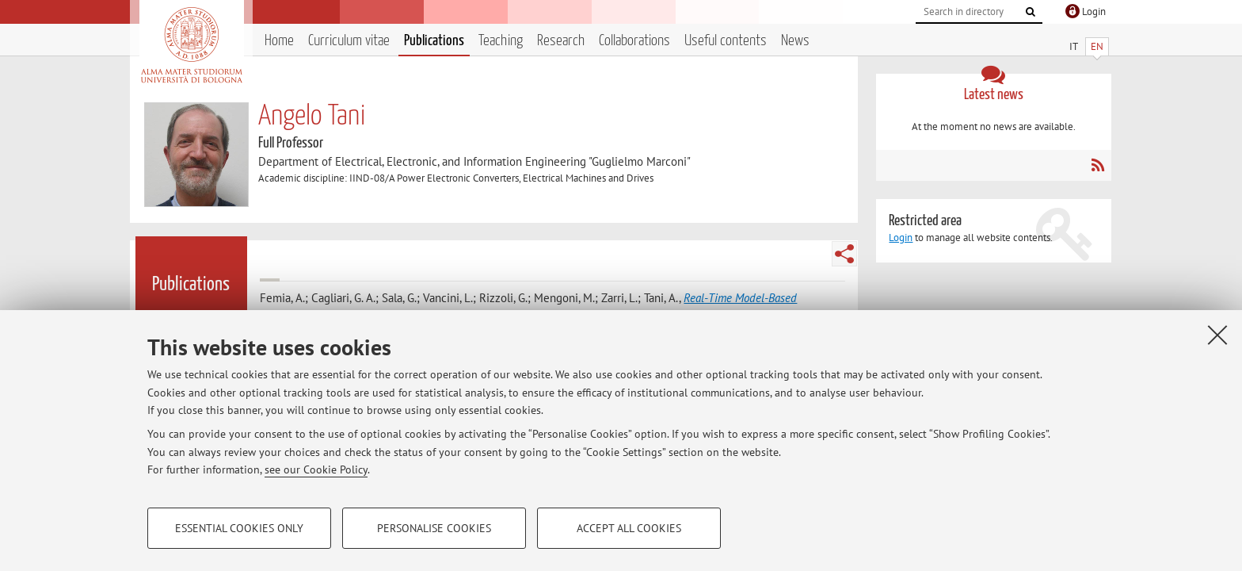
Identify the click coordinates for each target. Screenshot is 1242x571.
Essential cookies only (239, 528)
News (795, 40)
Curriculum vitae (349, 40)
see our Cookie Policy (316, 469)
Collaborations (634, 40)
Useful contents (725, 40)
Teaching (500, 40)
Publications (434, 40)
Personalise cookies (434, 528)
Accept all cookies (629, 528)
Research (561, 40)
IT (1073, 46)
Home (279, 40)
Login (900, 237)
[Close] (1217, 334)
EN (1097, 46)
